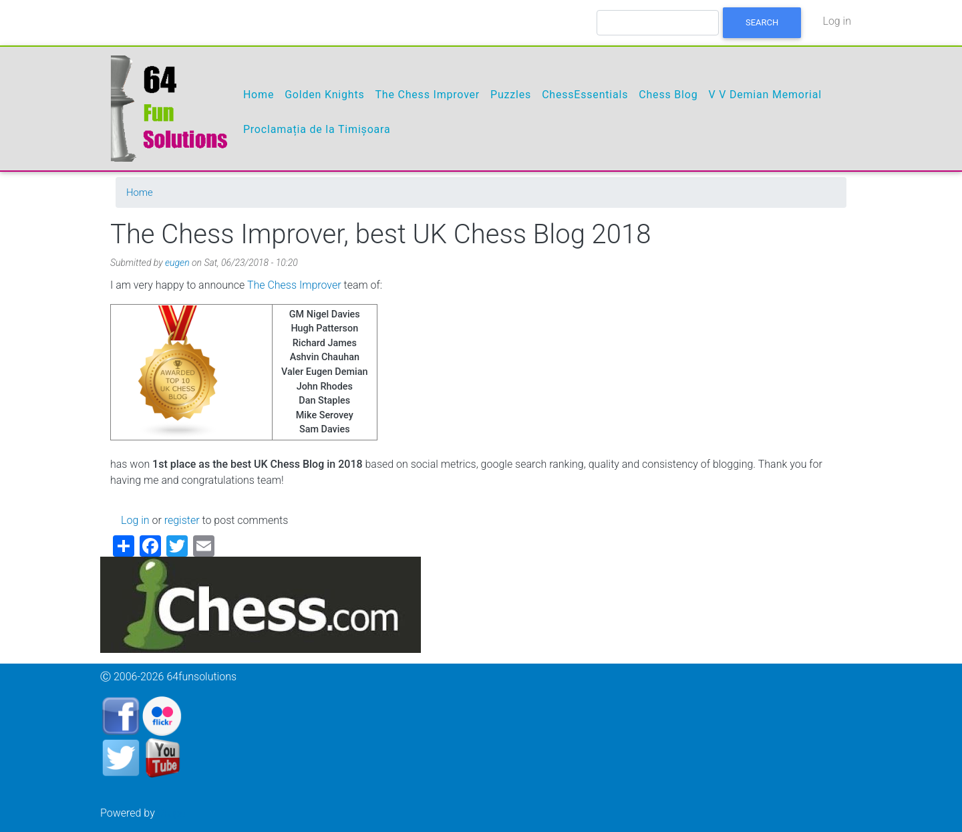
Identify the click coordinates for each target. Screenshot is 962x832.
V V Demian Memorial (764, 94)
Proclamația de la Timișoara (317, 129)
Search (762, 22)
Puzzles (510, 94)
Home (258, 94)
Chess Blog (668, 94)
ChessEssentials (585, 94)
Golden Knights (324, 94)
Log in (836, 21)
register (182, 520)
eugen (177, 262)
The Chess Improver (427, 94)
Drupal (173, 813)
